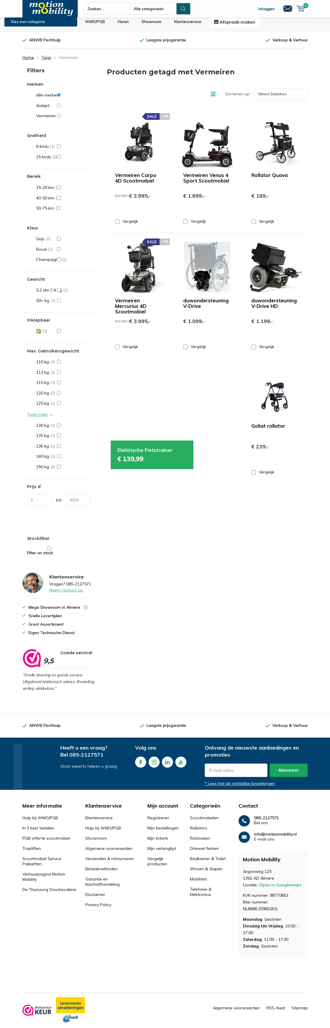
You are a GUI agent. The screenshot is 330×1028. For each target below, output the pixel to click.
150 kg (63, 471)
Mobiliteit (198, 883)
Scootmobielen (204, 822)
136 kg (63, 450)
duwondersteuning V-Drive (206, 307)
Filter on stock (49, 555)
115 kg (63, 387)
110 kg (63, 366)
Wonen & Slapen (206, 873)
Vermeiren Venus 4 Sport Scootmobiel (206, 182)
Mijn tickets (157, 842)
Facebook (140, 765)
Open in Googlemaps (280, 889)
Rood (63, 253)
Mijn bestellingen (163, 832)
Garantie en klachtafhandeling (102, 886)
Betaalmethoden (101, 873)
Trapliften (31, 852)
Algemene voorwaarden (108, 852)
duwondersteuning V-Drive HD (274, 307)
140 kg (63, 460)
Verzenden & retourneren (109, 863)
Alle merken (63, 99)
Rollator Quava (269, 179)
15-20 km (63, 191)
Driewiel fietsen (204, 852)
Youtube (180, 765)
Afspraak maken (234, 26)
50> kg (63, 305)
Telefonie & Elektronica (200, 896)
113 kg (63, 376)
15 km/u (63, 161)
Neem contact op (66, 594)
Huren (123, 26)
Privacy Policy (98, 909)
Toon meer (37, 418)
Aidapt (63, 110)
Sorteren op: (237, 98)
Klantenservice (187, 26)
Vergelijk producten (157, 865)
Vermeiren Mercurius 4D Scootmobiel (131, 310)
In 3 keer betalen (38, 832)
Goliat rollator (268, 430)
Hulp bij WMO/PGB (40, 822)
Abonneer (288, 774)
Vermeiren (63, 120)
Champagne (63, 263)
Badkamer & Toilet (208, 863)
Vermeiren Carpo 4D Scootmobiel (135, 182)
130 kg (63, 429)
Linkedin (167, 765)
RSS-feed (276, 1012)
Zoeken (183, 9)
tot (58, 504)
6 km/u (63, 150)
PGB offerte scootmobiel (46, 842)
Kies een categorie (28, 26)
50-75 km (63, 212)
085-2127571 (86, 759)
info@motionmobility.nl (275, 838)
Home (28, 61)
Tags (46, 61)
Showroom (151, 26)
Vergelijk (126, 225)
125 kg (63, 407)
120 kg (63, 397)
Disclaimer (95, 898)
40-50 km (63, 202)
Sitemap (300, 1012)
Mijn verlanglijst (161, 852)
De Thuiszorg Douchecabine (49, 894)
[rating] (31, 662)
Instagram (154, 765)
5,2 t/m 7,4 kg (63, 294)
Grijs (63, 243)
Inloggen (266, 8)
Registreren (158, 822)
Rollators (198, 832)
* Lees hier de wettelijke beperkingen (240, 787)
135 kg (63, 440)
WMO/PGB (95, 26)
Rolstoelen (200, 842)
